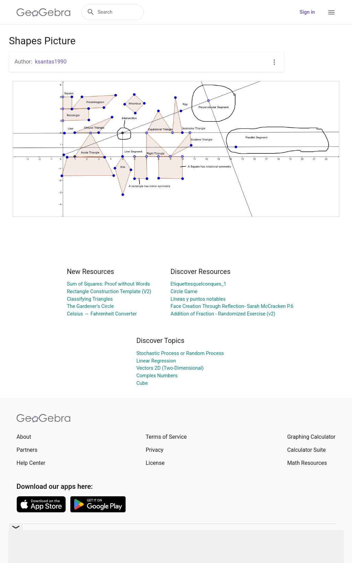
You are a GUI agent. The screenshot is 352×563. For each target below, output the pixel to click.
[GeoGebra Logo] (43, 12)
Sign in (307, 12)
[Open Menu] (331, 12)
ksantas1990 (51, 61)
